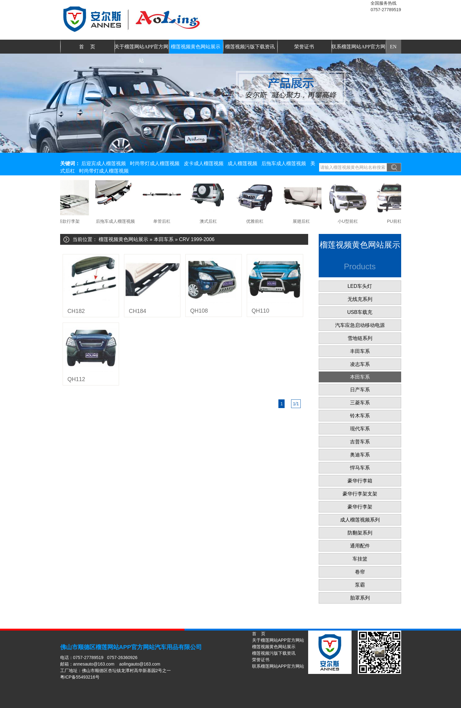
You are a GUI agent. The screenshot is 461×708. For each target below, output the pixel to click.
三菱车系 (360, 402)
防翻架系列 (360, 532)
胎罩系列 (360, 597)
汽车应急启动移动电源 (360, 325)
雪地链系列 (360, 338)
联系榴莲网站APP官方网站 (358, 49)
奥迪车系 (360, 454)
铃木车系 (360, 415)
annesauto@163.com (93, 664)
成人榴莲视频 (242, 163)
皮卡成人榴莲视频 (204, 163)
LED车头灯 (360, 286)
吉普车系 (360, 441)
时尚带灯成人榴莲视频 (155, 163)
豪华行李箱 (360, 480)
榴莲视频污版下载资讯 (250, 46)
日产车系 (360, 389)
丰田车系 (360, 351)
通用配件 (360, 545)
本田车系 (164, 239)
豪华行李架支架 (360, 493)
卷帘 (360, 571)
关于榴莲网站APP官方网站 (141, 49)
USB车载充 (359, 312)
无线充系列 (360, 299)
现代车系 (360, 428)
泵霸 (360, 584)
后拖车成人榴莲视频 (283, 163)
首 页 (87, 46)
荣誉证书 (304, 46)
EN (393, 46)
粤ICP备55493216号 (80, 677)
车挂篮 (359, 558)
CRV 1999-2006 (197, 239)
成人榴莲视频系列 (360, 519)
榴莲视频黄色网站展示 (195, 46)
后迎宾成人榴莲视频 (103, 163)
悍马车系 (360, 467)
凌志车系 (360, 364)
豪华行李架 (360, 506)
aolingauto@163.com (139, 664)
